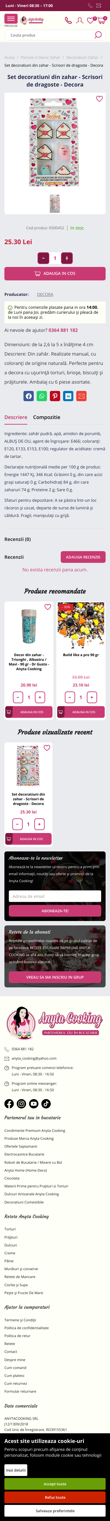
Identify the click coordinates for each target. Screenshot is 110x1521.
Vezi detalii (16, 1470)
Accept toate (55, 1483)
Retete (9, 1343)
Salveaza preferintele (55, 1510)
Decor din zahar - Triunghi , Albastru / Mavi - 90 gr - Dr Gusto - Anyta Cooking (29, 661)
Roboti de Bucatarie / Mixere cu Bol (33, 1162)
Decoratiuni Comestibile (24, 1202)
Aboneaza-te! (55, 910)
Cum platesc (14, 1375)
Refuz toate (55, 1497)
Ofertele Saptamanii (20, 1146)
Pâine (8, 1260)
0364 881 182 (63, 330)
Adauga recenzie (83, 557)
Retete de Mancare (19, 1276)
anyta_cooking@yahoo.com (30, 1058)
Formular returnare (20, 1391)
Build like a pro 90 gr (81, 654)
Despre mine (15, 1359)
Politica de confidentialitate (26, 1327)
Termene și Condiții (20, 1319)
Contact (10, 1351)
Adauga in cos (55, 274)
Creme (9, 1253)
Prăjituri (10, 1237)
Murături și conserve (21, 1268)
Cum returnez (15, 1383)
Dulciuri (10, 1245)
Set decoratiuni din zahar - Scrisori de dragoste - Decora (28, 799)
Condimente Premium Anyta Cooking (34, 1130)
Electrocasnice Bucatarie (24, 1154)
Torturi (10, 1229)
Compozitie (46, 417)
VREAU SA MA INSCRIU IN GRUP (55, 977)
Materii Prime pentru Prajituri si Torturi (36, 1186)
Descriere (15, 417)
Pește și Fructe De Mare (23, 1292)
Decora (45, 294)
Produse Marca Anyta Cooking (29, 1138)
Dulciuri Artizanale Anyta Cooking (31, 1193)
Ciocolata (11, 1178)
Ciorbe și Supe (16, 1284)
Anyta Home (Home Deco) (25, 1170)
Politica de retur (17, 1335)
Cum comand (15, 1367)
